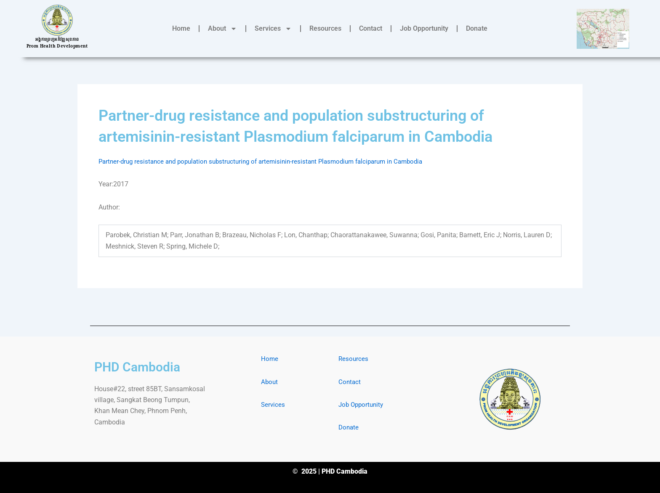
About (222, 28)
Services (273, 28)
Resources (325, 28)
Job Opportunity (424, 28)
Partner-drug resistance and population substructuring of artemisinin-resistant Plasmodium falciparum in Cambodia (270, 161)
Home (181, 28)
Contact (370, 28)
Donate (476, 28)
